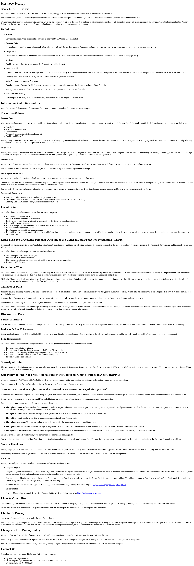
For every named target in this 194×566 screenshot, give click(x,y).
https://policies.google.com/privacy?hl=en (109, 485)
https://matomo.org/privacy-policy (90, 493)
